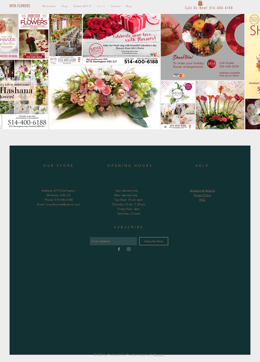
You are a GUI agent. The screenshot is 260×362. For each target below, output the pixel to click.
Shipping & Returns (202, 190)
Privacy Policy (202, 195)
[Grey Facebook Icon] (119, 249)
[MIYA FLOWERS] (22, 6)
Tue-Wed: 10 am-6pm (128, 200)
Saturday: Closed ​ (128, 213)
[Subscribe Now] (153, 241)
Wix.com (158, 354)
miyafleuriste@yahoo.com (63, 204)
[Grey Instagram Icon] (128, 249)
